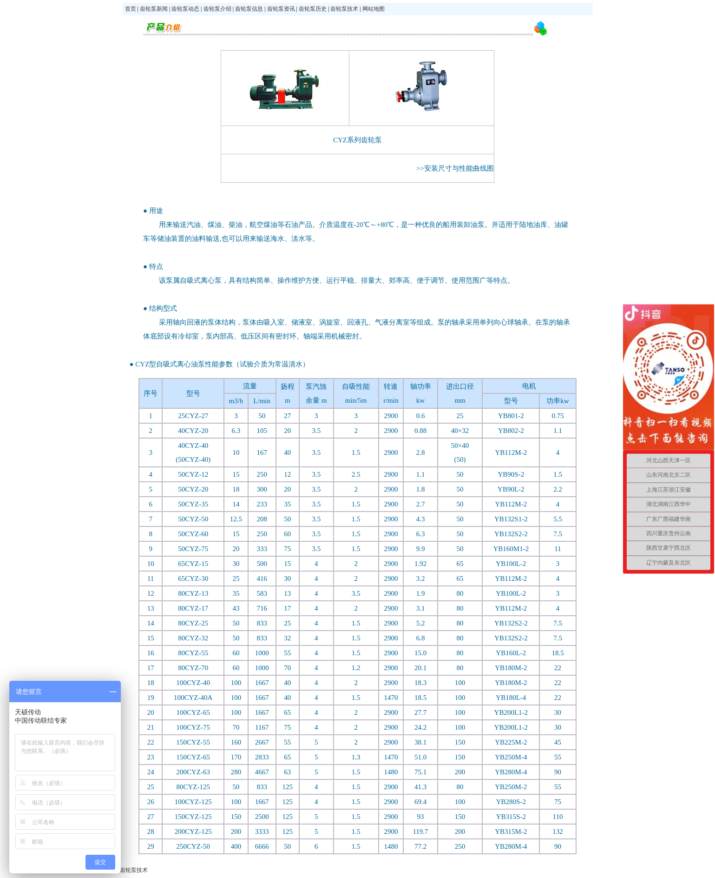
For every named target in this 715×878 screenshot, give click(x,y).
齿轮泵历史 (312, 9)
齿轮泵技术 (344, 9)
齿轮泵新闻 (154, 9)
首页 (131, 9)
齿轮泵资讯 (281, 9)
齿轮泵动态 (185, 9)
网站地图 (373, 9)
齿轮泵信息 (249, 9)
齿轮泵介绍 (217, 9)
